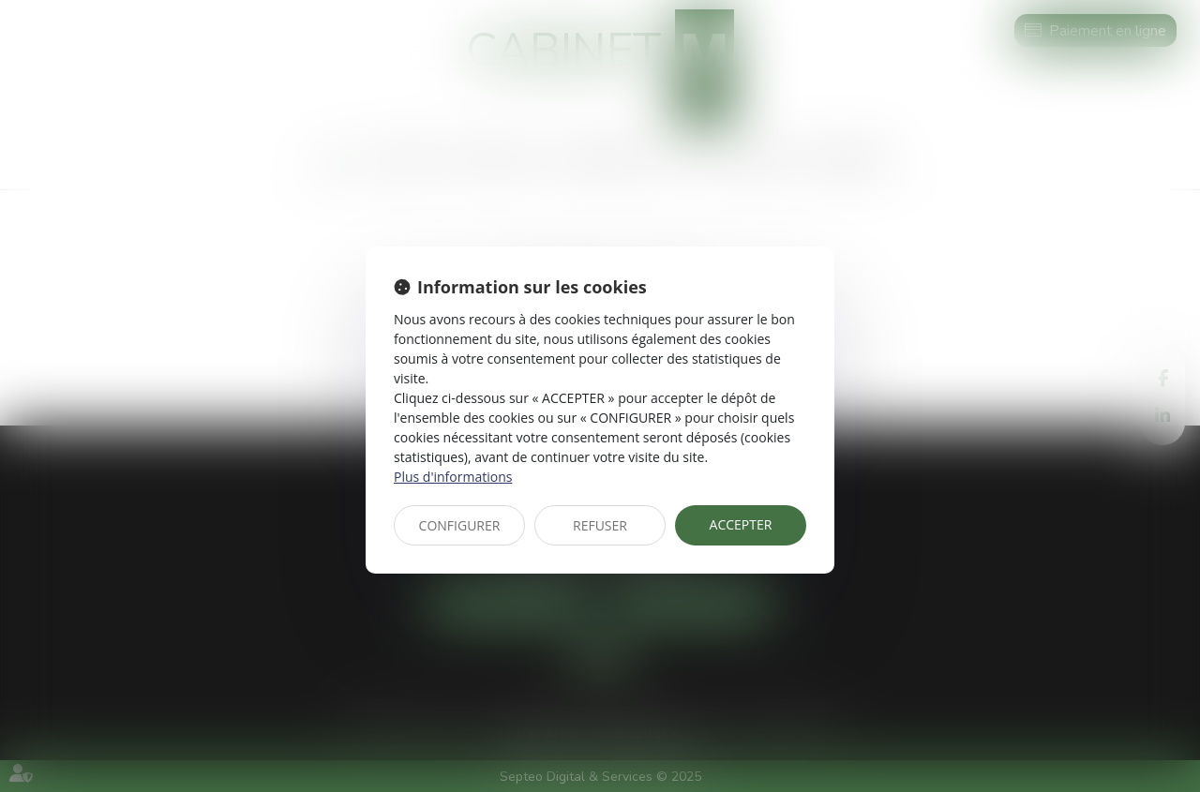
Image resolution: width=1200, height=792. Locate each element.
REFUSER (600, 525)
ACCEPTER (741, 524)
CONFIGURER (460, 525)
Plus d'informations (453, 477)
